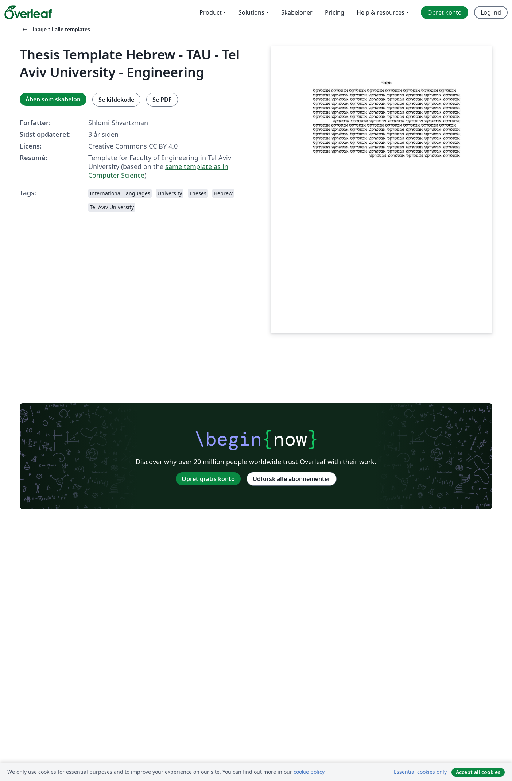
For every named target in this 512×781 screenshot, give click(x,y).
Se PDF (162, 100)
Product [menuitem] (210, 12)
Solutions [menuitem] (251, 12)
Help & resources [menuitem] (380, 12)
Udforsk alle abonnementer (291, 479)
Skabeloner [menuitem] (297, 12)
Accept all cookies (478, 772)
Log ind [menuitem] (491, 12)
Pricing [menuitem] (334, 12)
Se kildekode (116, 100)
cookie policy (309, 771)
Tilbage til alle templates (55, 29)
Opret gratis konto (208, 479)
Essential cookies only (420, 771)
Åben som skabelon (53, 99)
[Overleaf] (28, 12)
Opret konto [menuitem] (444, 12)
